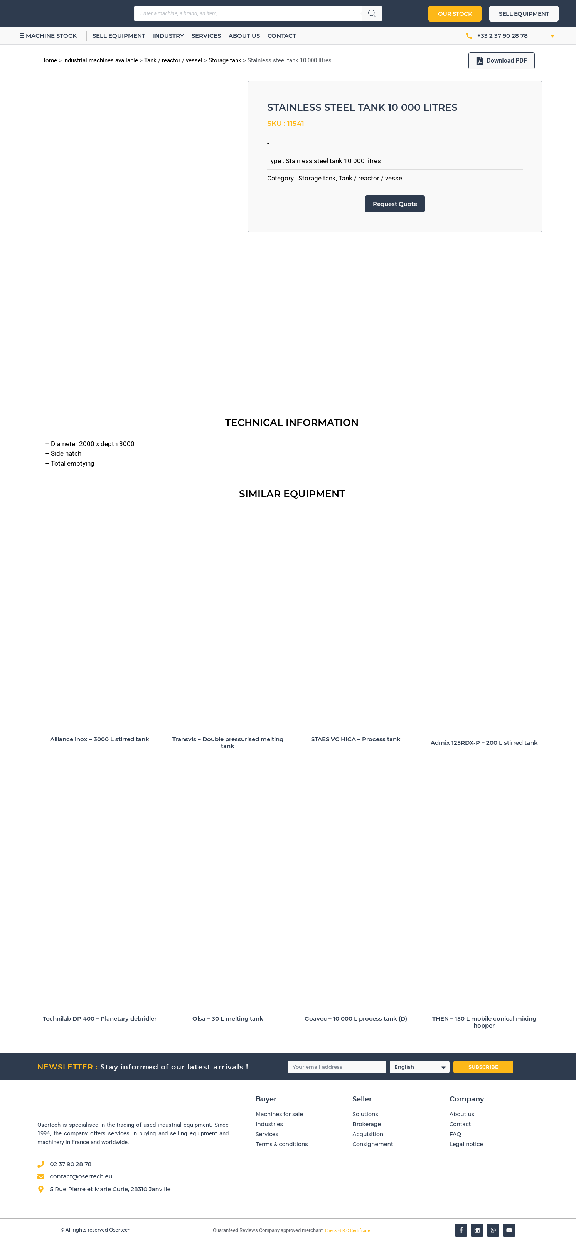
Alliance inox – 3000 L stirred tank (99, 757)
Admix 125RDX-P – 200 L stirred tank (484, 761)
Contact (282, 35)
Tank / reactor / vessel (173, 60)
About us (244, 35)
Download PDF (502, 60)
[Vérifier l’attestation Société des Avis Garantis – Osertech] (208, 1249)
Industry (168, 35)
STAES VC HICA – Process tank (356, 757)
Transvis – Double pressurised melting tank (227, 761)
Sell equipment (119, 35)
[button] (544, 35)
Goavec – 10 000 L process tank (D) (356, 1037)
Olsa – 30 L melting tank (227, 1037)
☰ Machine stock (48, 35)
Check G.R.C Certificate (348, 1249)
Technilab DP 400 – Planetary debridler (100, 1037)
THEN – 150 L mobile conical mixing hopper (484, 1040)
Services (206, 35)
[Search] (372, 13)
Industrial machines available (100, 60)
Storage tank (225, 60)
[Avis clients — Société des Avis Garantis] (381, 1201)
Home (49, 60)
